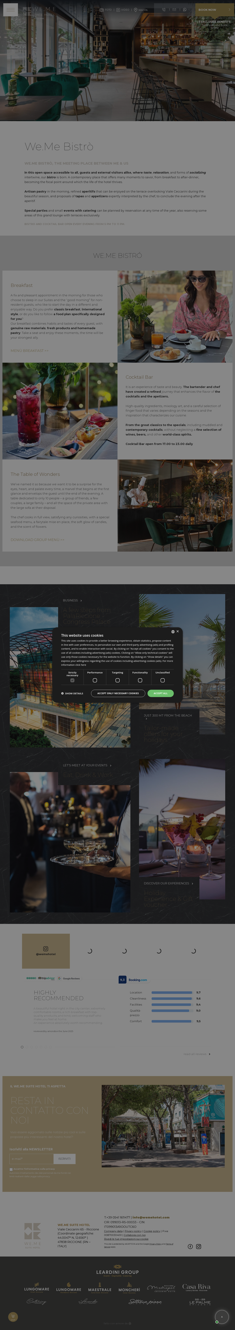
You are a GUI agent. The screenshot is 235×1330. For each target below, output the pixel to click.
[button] (72, 693)
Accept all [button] (161, 693)
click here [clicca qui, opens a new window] (80, 664)
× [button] (177, 631)
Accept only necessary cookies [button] (118, 693)
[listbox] (173, 631)
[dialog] (117, 665)
